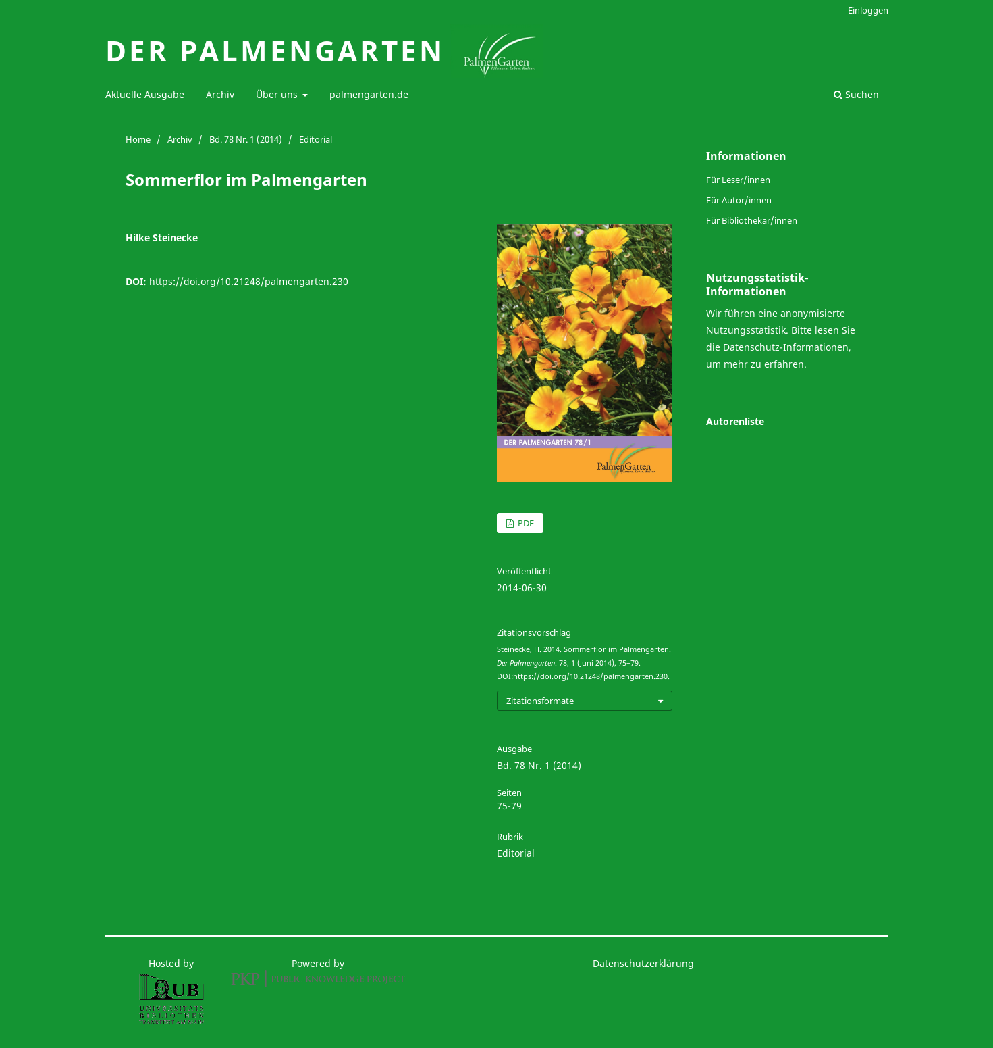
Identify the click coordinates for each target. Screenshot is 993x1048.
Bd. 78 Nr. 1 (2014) (245, 139)
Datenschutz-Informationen (786, 347)
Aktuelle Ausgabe (144, 94)
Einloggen (868, 10)
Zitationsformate (540, 701)
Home (138, 139)
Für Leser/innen (738, 180)
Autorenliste (735, 421)
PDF (525, 523)
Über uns (278, 94)
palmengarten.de (368, 94)
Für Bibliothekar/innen (751, 220)
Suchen (856, 94)
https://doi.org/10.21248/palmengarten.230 (248, 281)
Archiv (220, 94)
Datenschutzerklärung (643, 963)
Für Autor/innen (739, 200)
